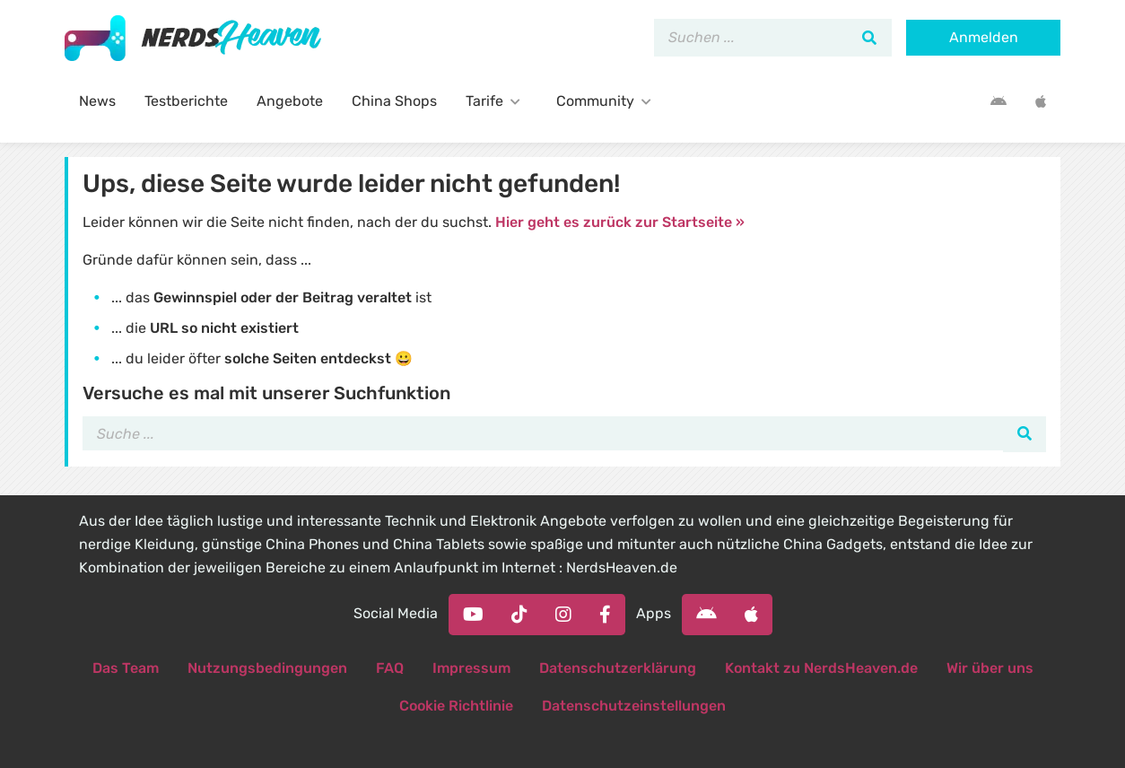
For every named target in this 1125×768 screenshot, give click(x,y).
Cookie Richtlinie (456, 705)
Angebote (290, 100)
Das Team (125, 667)
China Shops (394, 100)
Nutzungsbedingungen (267, 667)
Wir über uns (989, 667)
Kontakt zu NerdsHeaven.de (821, 667)
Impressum (471, 667)
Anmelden (983, 37)
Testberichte (186, 100)
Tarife (497, 100)
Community (607, 100)
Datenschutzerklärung (617, 667)
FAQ (390, 667)
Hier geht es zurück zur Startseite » (620, 222)
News (97, 100)
